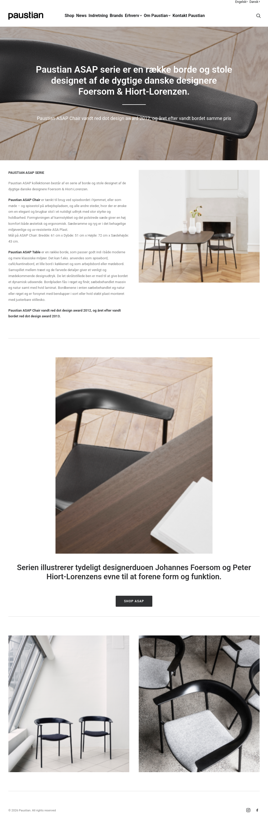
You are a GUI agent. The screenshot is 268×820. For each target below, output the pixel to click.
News (81, 15)
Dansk (254, 2)
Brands (116, 15)
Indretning (98, 15)
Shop (69, 15)
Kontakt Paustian (188, 15)
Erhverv (133, 15)
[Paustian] (25, 16)
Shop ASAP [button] (134, 601)
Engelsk (241, 2)
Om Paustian (157, 15)
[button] (258, 16)
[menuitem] (241, 2)
